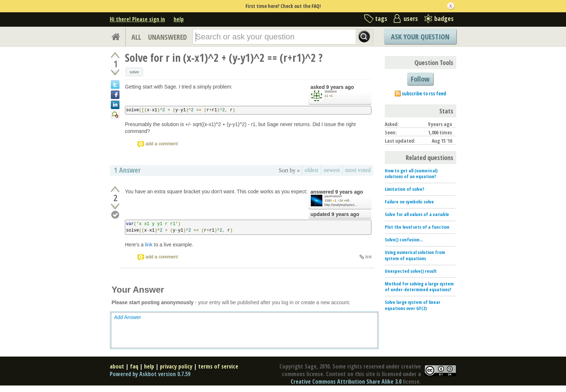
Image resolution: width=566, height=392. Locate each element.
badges (444, 18)
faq (134, 366)
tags (381, 18)
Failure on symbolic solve (409, 201)
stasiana (331, 91)
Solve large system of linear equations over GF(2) (412, 305)
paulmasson (333, 196)
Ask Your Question (420, 37)
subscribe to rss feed (424, 93)
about (117, 366)
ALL (136, 37)
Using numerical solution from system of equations (415, 255)
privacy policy (176, 366)
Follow (420, 79)
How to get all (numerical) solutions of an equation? (411, 173)
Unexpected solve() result (411, 271)
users (411, 18)
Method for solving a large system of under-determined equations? (419, 286)
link (149, 244)
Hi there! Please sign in (137, 19)
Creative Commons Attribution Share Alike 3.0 (346, 381)
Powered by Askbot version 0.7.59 (150, 374)
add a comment (161, 143)
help (179, 19)
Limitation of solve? (404, 189)
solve (134, 72)
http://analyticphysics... (341, 205)
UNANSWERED (167, 37)
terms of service (218, 366)
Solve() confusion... (404, 239)
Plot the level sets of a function (417, 227)
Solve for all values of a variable (417, 214)
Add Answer (127, 317)
